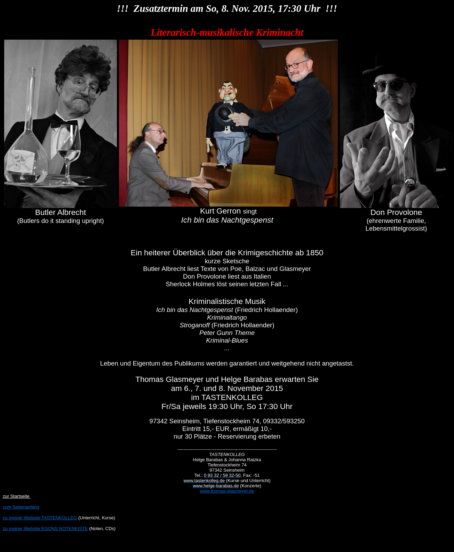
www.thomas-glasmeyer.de (227, 491)
